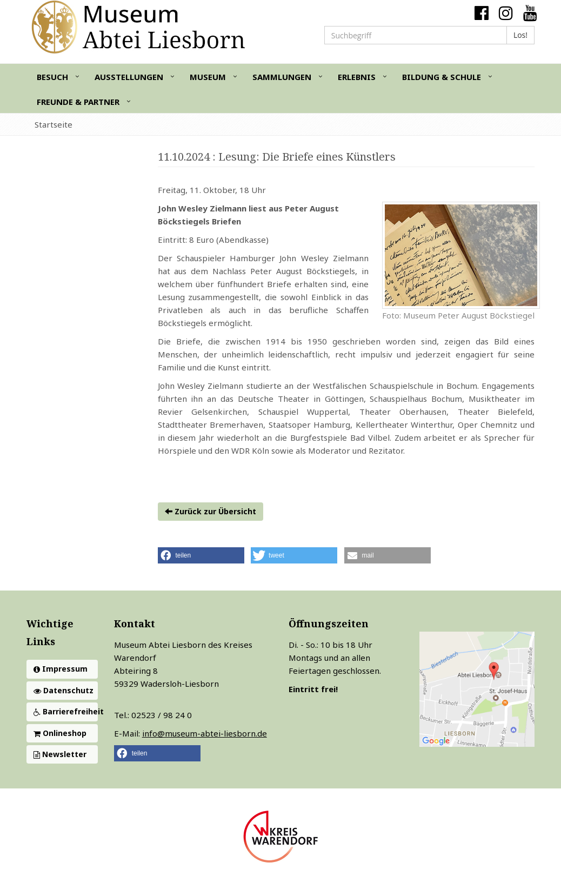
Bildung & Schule (441, 76)
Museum (208, 76)
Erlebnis (357, 76)
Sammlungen (281, 76)
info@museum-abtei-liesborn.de (204, 733)
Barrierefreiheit (66, 711)
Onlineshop (60, 733)
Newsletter (60, 754)
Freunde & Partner (78, 101)
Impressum (61, 669)
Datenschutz (64, 690)
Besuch (52, 76)
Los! (520, 35)
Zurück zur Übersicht (210, 511)
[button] (201, 555)
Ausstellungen (129, 76)
